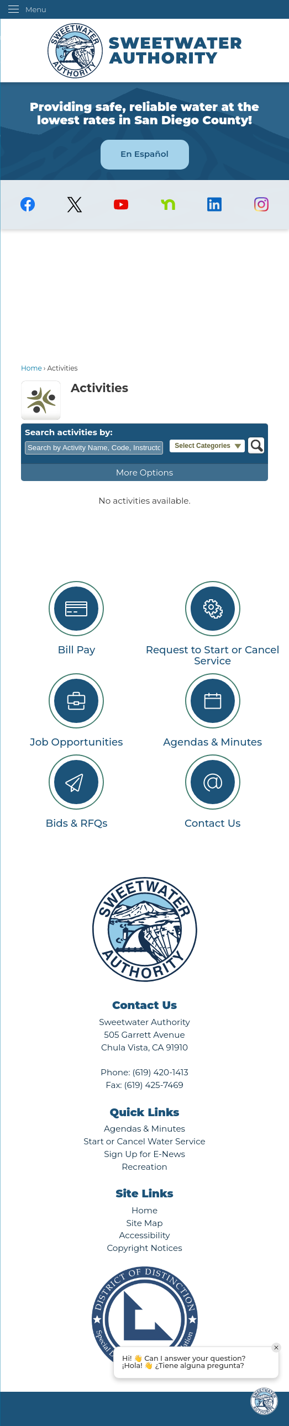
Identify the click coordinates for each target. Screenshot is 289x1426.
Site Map (144, 1223)
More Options (145, 472)
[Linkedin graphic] (214, 204)
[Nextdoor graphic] (168, 204)
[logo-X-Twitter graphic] (74, 205)
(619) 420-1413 (160, 1072)
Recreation (144, 1166)
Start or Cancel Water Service (144, 1141)
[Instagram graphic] (261, 204)
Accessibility (144, 1235)
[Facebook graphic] (27, 204)
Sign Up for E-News (144, 1154)
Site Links (144, 1193)
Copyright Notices (144, 1248)
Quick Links (145, 1112)
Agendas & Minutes (144, 1128)
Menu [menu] (35, 9)
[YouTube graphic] (121, 204)
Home (31, 368)
